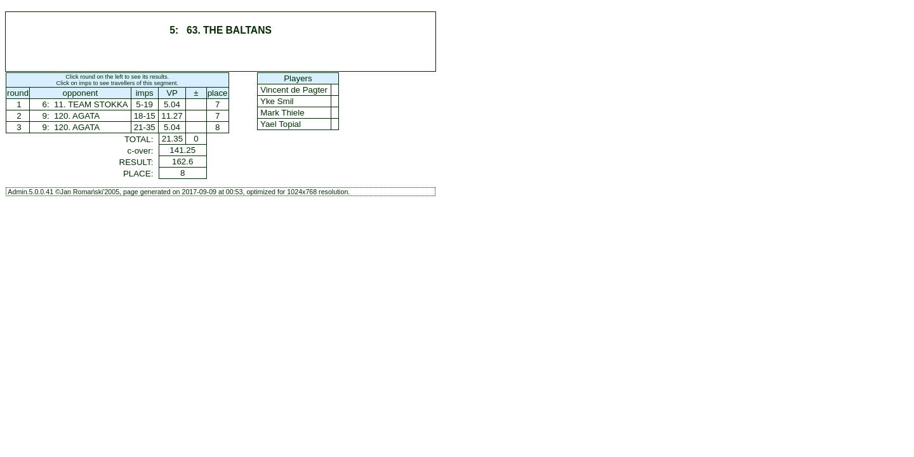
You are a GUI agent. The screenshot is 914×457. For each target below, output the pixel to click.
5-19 (144, 104)
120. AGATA (76, 116)
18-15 (145, 116)
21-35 (145, 127)
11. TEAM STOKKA (90, 104)
